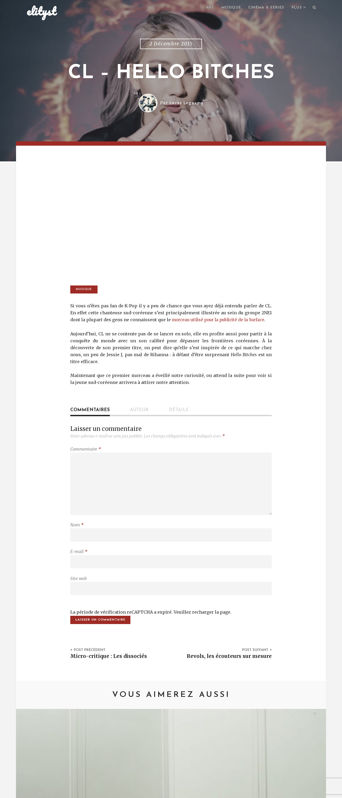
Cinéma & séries (262, 8)
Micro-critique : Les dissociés (112, 673)
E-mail (78, 565)
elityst (41, 11)
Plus (295, 8)
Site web (78, 593)
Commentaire (85, 457)
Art (204, 8)
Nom (77, 537)
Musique (226, 8)
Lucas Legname (186, 103)
